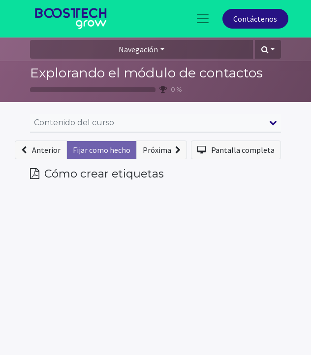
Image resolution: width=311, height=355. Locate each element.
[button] (268, 49)
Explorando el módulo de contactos (146, 73)
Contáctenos (255, 19)
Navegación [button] (138, 49)
